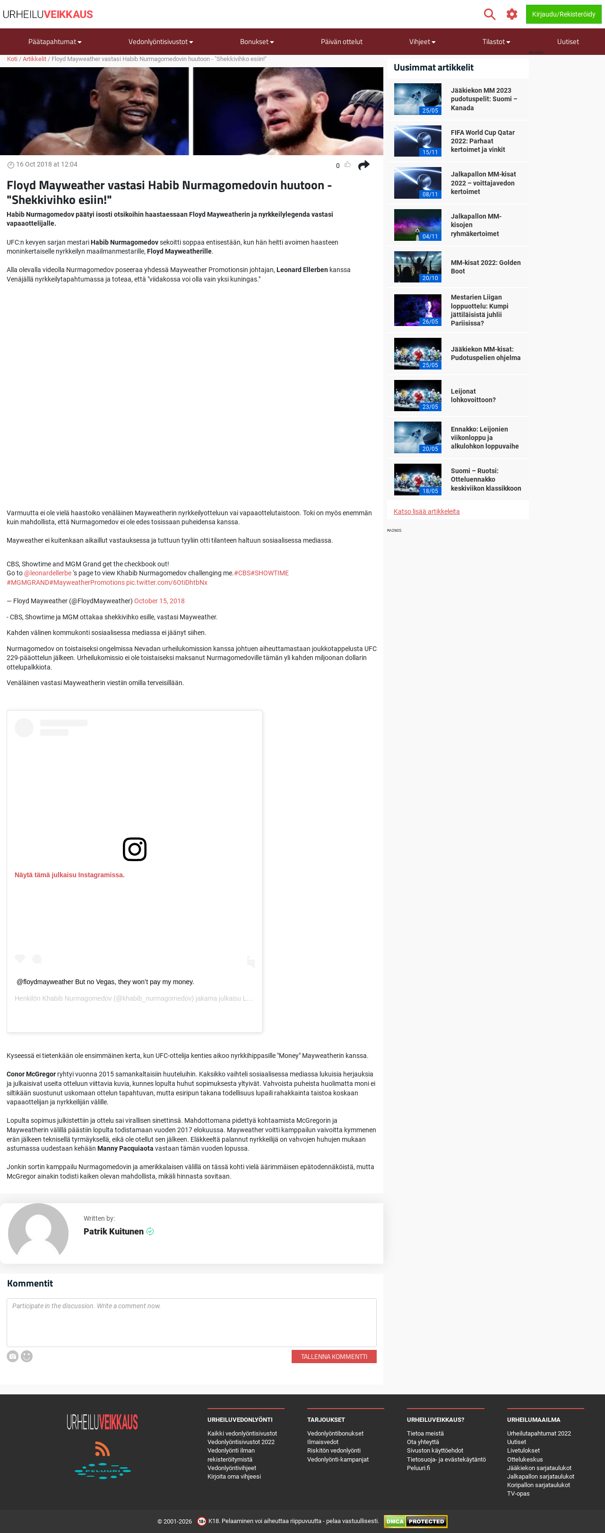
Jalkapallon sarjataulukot (540, 1476)
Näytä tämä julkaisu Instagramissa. (70, 875)
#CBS (242, 573)
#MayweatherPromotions (87, 582)
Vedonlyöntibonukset (335, 1433)
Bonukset (257, 41)
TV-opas (518, 1493)
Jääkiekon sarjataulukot (539, 1467)
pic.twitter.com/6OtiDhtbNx (166, 582)
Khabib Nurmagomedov (77, 998)
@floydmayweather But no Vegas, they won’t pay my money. (105, 982)
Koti (12, 58)
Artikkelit (34, 58)
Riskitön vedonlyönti (334, 1450)
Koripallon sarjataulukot (538, 1485)
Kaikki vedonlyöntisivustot (242, 1433)
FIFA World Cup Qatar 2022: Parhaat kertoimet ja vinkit (483, 141)
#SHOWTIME (270, 573)
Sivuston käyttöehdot (435, 1450)
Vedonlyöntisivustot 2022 (241, 1441)
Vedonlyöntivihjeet (231, 1467)
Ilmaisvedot (322, 1441)
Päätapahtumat (55, 41)
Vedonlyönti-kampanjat (338, 1459)
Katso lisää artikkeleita (427, 511)
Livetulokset (523, 1450)
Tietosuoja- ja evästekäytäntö (446, 1459)
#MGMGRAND (28, 582)
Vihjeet (422, 41)
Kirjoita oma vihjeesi (234, 1476)
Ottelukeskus (525, 1459)
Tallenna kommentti (334, 1356)
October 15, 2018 (159, 601)
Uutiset (568, 41)
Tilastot (496, 41)
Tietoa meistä (425, 1433)
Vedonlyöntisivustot (161, 41)
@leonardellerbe (47, 573)
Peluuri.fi (418, 1467)
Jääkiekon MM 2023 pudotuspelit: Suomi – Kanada (484, 99)
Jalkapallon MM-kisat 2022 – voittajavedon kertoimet (483, 182)
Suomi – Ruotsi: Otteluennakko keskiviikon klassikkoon (486, 479)
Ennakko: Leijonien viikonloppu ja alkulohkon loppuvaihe (485, 437)
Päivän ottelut (342, 41)
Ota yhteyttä (423, 1441)
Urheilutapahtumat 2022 (539, 1433)
